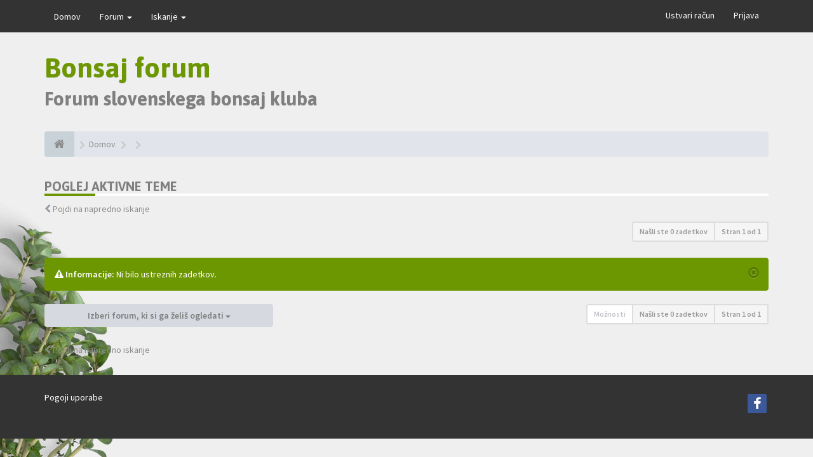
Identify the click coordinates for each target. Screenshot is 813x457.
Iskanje (168, 16)
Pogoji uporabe (73, 397)
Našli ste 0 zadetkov (674, 231)
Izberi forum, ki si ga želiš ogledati (159, 315)
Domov (67, 16)
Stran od (741, 231)
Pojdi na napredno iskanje (101, 209)
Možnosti (610, 314)
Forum (116, 16)
